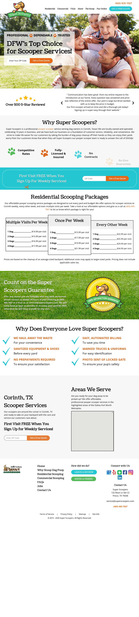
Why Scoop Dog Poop (50, 470)
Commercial (62, 9)
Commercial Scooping (50, 478)
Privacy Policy (66, 514)
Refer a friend (84, 479)
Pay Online (102, 9)
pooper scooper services (105, 402)
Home (41, 466)
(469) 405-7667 (120, 506)
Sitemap (82, 514)
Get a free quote (121, 9)
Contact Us (44, 490)
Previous (72, 103)
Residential (50, 9)
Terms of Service (47, 514)
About (80, 9)
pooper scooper (46, 129)
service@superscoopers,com (34, 302)
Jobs (40, 486)
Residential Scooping (50, 474)
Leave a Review (84, 472)
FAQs (73, 9)
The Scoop (89, 9)
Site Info (95, 514)
